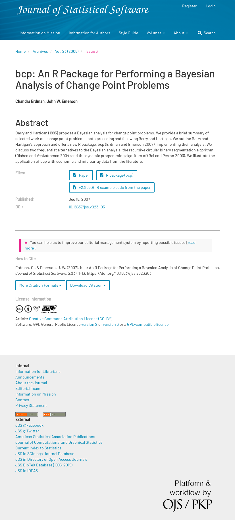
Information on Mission (40, 32)
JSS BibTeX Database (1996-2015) (43, 464)
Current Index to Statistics (38, 447)
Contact (22, 399)
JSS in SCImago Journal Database (44, 453)
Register (189, 5)
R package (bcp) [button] (117, 175)
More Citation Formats (40, 285)
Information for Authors (89, 32)
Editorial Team (27, 388)
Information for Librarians (38, 371)
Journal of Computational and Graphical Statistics (59, 442)
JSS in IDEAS (26, 470)
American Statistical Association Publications (55, 436)
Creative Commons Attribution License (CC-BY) (70, 318)
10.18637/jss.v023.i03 (86, 206)
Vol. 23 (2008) (66, 51)
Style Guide (128, 32)
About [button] (181, 32)
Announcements (29, 377)
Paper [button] (81, 175)
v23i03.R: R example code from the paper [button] (112, 187)
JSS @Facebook (29, 425)
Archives (40, 51)
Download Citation (88, 285)
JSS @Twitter (27, 430)
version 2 (89, 324)
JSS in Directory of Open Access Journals (51, 459)
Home (20, 51)
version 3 (111, 324)
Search (207, 32)
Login (211, 5)
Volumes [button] (156, 32)
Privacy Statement (31, 405)
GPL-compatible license (148, 324)
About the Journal (31, 382)
